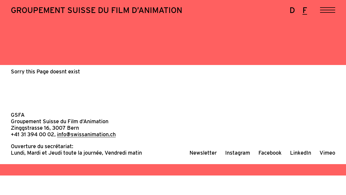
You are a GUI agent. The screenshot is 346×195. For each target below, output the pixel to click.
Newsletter (203, 153)
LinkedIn (300, 153)
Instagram (237, 153)
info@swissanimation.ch (86, 134)
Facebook (270, 153)
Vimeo (327, 153)
